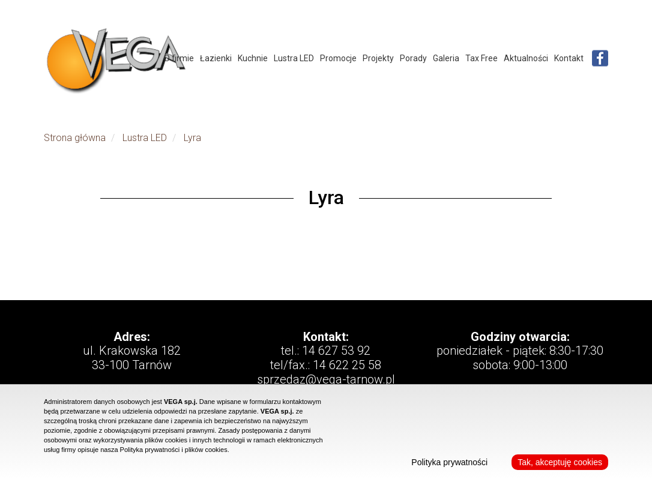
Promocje (338, 58)
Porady (413, 58)
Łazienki (216, 58)
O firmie (179, 58)
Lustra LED (294, 58)
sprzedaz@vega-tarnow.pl (326, 379)
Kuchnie (253, 58)
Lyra (192, 137)
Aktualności (526, 58)
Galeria (446, 58)
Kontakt (569, 58)
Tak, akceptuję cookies (560, 462)
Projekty (378, 58)
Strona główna (75, 137)
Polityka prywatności (449, 462)
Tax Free (481, 58)
